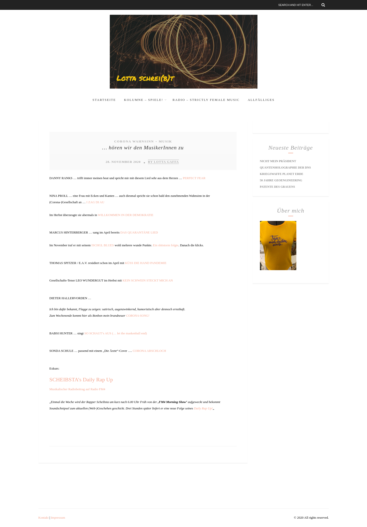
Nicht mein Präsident (278, 161)
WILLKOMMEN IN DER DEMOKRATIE (125, 215)
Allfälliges (261, 100)
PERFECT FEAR (194, 178)
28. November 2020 (123, 162)
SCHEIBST (62, 379)
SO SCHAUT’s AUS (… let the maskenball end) (115, 333)
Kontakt (43, 517)
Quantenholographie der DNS (285, 167)
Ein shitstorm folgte (165, 245)
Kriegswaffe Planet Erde (281, 174)
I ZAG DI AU (95, 202)
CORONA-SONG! (137, 315)
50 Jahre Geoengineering (281, 180)
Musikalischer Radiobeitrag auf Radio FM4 (77, 389)
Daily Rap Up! (203, 408)
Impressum (58, 517)
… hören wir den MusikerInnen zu (143, 147)
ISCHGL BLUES (103, 245)
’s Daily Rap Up (95, 379)
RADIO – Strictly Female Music (206, 100)
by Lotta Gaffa (163, 162)
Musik (165, 141)
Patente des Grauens (277, 186)
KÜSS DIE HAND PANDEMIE (145, 263)
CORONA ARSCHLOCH (149, 351)
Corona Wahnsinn (134, 141)
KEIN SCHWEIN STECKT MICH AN (148, 280)
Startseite (104, 100)
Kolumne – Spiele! (143, 100)
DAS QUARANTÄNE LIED (139, 232)
